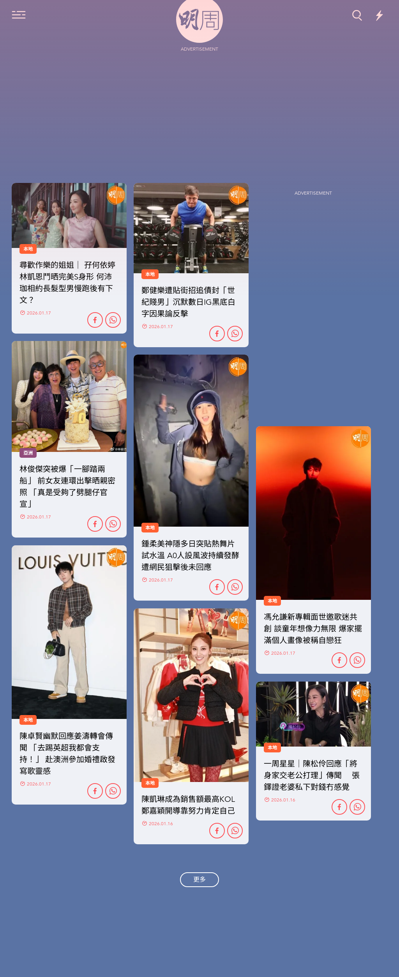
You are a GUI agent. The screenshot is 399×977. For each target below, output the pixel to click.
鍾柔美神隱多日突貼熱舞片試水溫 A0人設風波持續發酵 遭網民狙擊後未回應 (190, 555)
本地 (150, 528)
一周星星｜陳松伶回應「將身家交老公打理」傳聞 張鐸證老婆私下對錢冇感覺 (312, 775)
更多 (199, 880)
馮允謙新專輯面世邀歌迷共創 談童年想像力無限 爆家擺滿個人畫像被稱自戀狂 (313, 628)
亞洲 (28, 453)
